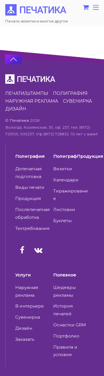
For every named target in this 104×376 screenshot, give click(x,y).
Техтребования (32, 228)
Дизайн (23, 328)
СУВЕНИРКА (77, 101)
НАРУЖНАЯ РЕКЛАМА (31, 101)
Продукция (28, 198)
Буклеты (62, 220)
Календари (65, 179)
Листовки (64, 209)
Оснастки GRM (69, 324)
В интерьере (29, 306)
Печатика (19, 120)
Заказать (24, 339)
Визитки (62, 168)
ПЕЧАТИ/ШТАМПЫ (26, 93)
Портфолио (66, 336)
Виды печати (29, 187)
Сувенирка (27, 317)
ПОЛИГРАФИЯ (70, 93)
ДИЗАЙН (15, 108)
